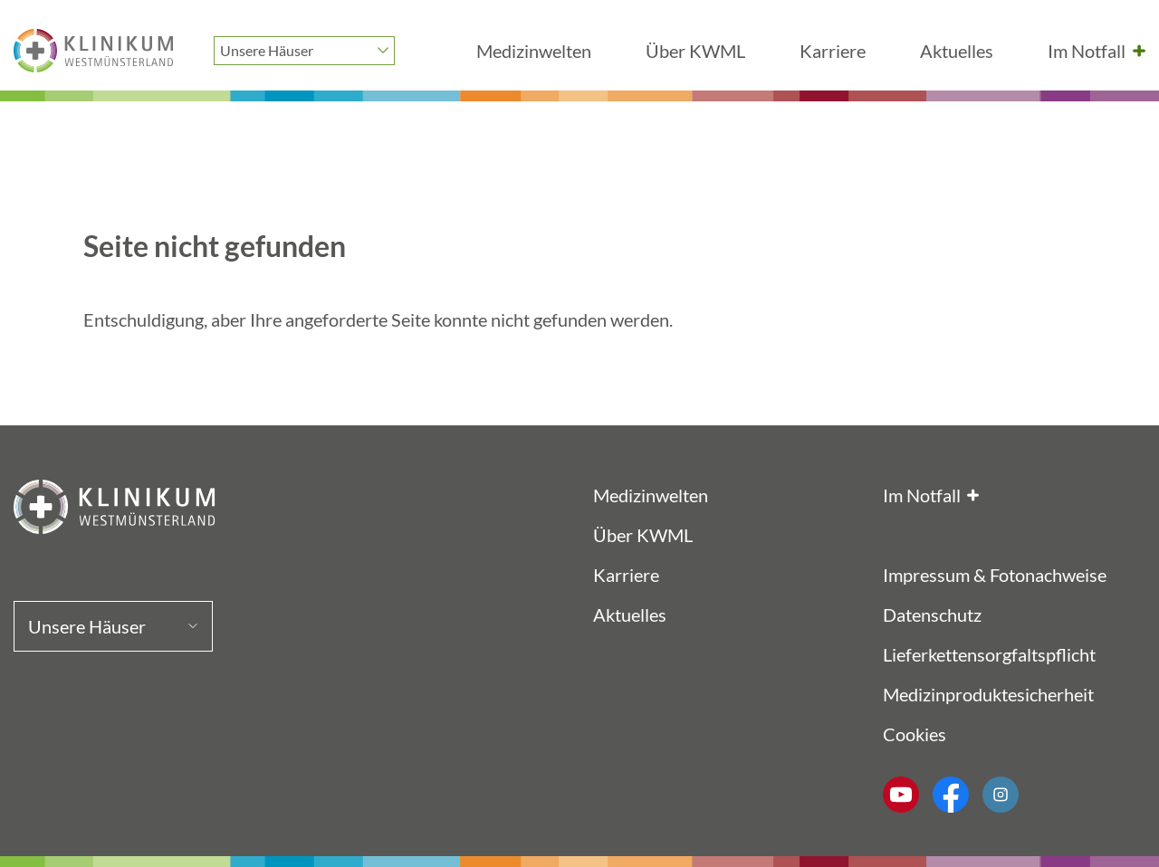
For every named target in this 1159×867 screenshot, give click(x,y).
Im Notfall (1086, 51)
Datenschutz (932, 614)
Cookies (914, 734)
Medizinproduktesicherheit (988, 694)
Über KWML (695, 51)
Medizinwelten (533, 51)
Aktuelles (956, 51)
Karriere (833, 51)
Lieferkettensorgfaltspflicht (989, 654)
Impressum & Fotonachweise (994, 575)
